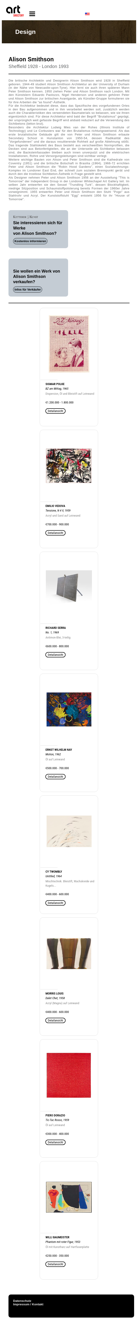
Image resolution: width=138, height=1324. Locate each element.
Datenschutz (22, 1301)
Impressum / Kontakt (28, 1304)
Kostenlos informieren (30, 241)
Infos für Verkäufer (27, 289)
